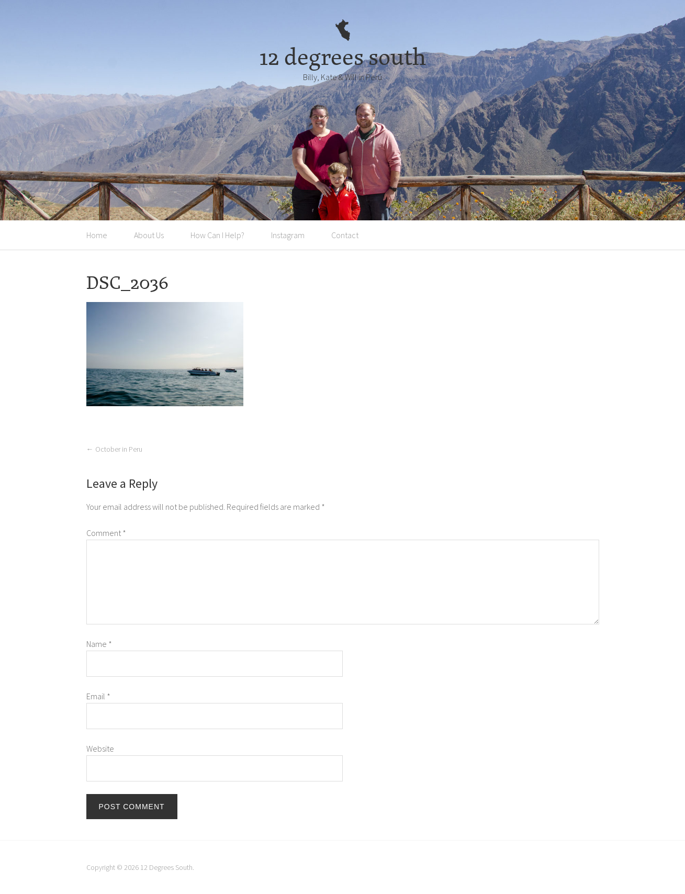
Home (96, 235)
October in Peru (114, 449)
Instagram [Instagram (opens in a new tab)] (288, 235)
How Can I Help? (217, 235)
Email (98, 696)
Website (100, 748)
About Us (149, 235)
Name (99, 644)
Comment (106, 533)
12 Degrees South (166, 867)
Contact (344, 235)
